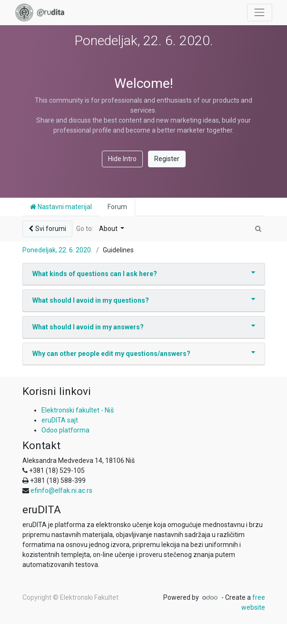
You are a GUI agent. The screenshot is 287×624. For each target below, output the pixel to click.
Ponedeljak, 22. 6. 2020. (57, 250)
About (109, 228)
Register (166, 159)
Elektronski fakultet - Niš (77, 410)
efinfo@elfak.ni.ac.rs (61, 490)
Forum (117, 207)
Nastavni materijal (61, 207)
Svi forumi (47, 228)
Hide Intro (122, 159)
